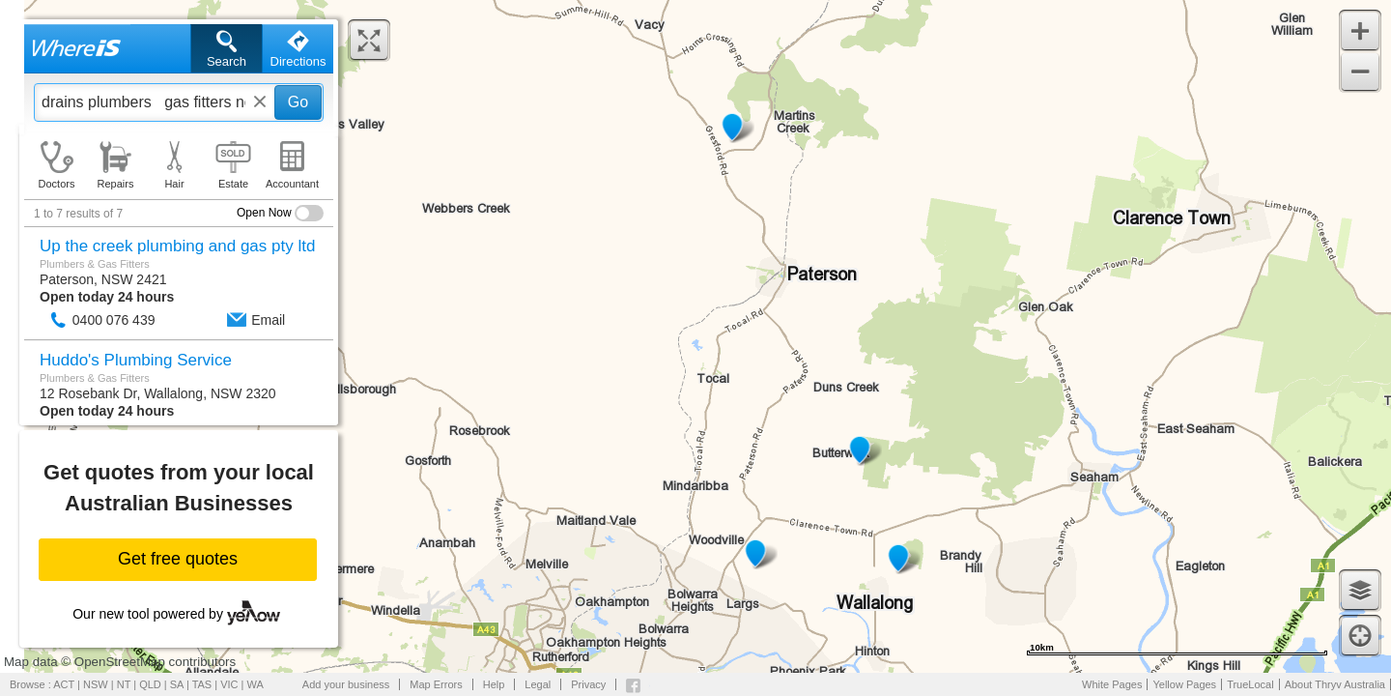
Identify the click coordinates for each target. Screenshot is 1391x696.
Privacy (588, 684)
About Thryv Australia (1335, 684)
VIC (229, 684)
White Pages (1112, 684)
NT (123, 684)
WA (255, 684)
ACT (63, 684)
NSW (95, 684)
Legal (538, 684)
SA (177, 684)
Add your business (346, 684)
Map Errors (436, 684)
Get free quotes (178, 558)
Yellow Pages (1184, 684)
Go (298, 102)
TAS (202, 684)
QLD (150, 684)
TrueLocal (1250, 684)
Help (494, 684)
